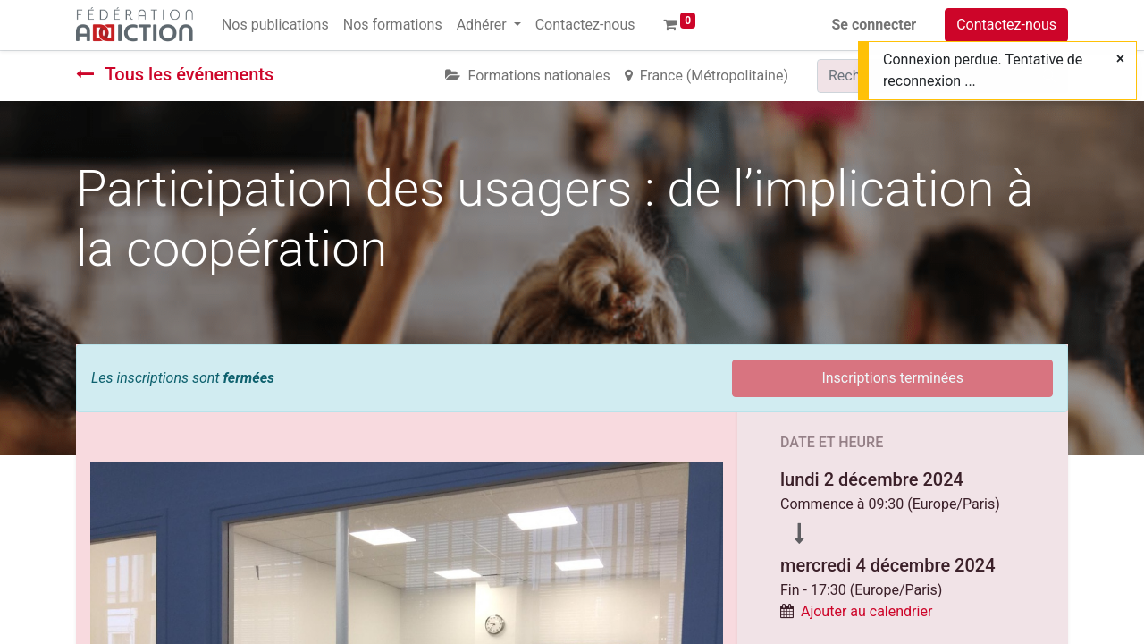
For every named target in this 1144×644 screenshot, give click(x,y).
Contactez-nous (1006, 24)
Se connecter (874, 24)
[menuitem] (275, 25)
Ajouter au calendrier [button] (866, 611)
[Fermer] (1120, 59)
